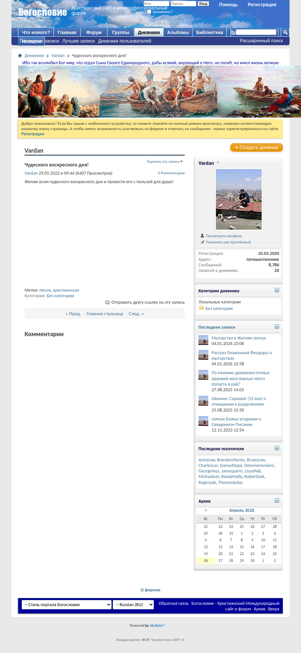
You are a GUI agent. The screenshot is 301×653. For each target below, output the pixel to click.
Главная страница (105, 314)
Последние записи (39, 41)
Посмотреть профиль (221, 235)
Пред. (75, 314)
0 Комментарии (171, 172)
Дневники (149, 32)
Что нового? (36, 32)
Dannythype (231, 465)
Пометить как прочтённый (225, 242)
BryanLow (256, 460)
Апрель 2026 (241, 510)
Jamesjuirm (232, 471)
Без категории (60, 295)
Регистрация (262, 4)
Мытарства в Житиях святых (239, 338)
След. (134, 314)
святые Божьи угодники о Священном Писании (236, 421)
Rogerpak (207, 482)
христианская (66, 290)
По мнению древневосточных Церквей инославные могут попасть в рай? (241, 378)
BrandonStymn (231, 460)
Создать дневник (256, 147)
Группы (120, 32)
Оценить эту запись (163, 161)
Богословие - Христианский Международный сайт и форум (235, 606)
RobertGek (254, 476)
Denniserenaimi (259, 465)
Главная (67, 32)
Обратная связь (174, 603)
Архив (260, 609)
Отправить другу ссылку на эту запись (144, 302)
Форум (94, 32)
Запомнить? (160, 12)
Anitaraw (206, 460)
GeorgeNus (208, 471)
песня (44, 290)
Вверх (273, 609)
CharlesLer (208, 465)
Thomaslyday (230, 482)
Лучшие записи (78, 41)
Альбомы (178, 32)
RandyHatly (231, 476)
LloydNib (253, 471)
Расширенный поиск (261, 40)
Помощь (228, 4)
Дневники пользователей (124, 41)
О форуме (150, 590)
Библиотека (209, 32)
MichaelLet (208, 476)
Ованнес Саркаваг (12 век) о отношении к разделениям (239, 401)
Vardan (58, 55)
